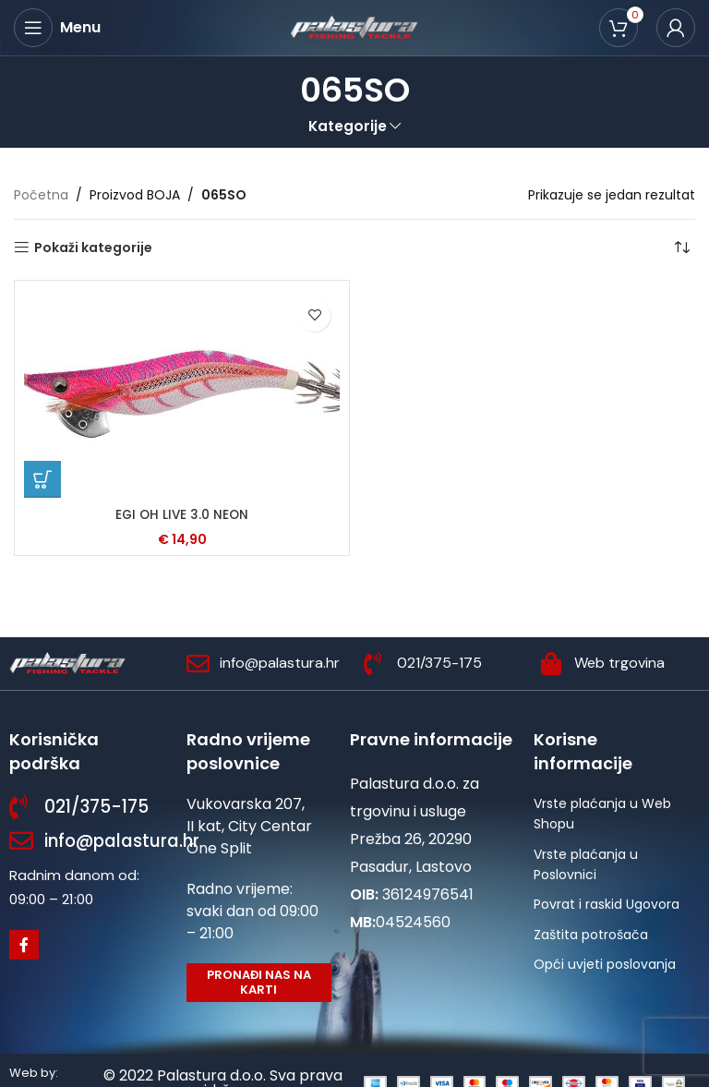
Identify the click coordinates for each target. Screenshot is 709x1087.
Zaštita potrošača (591, 934)
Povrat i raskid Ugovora (606, 904)
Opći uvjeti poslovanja (605, 964)
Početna (41, 195)
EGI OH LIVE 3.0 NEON (182, 514)
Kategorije (347, 126)
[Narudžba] (681, 247)
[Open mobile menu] (57, 27)
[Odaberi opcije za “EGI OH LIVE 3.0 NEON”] (42, 479)
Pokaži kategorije (93, 248)
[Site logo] (354, 27)
